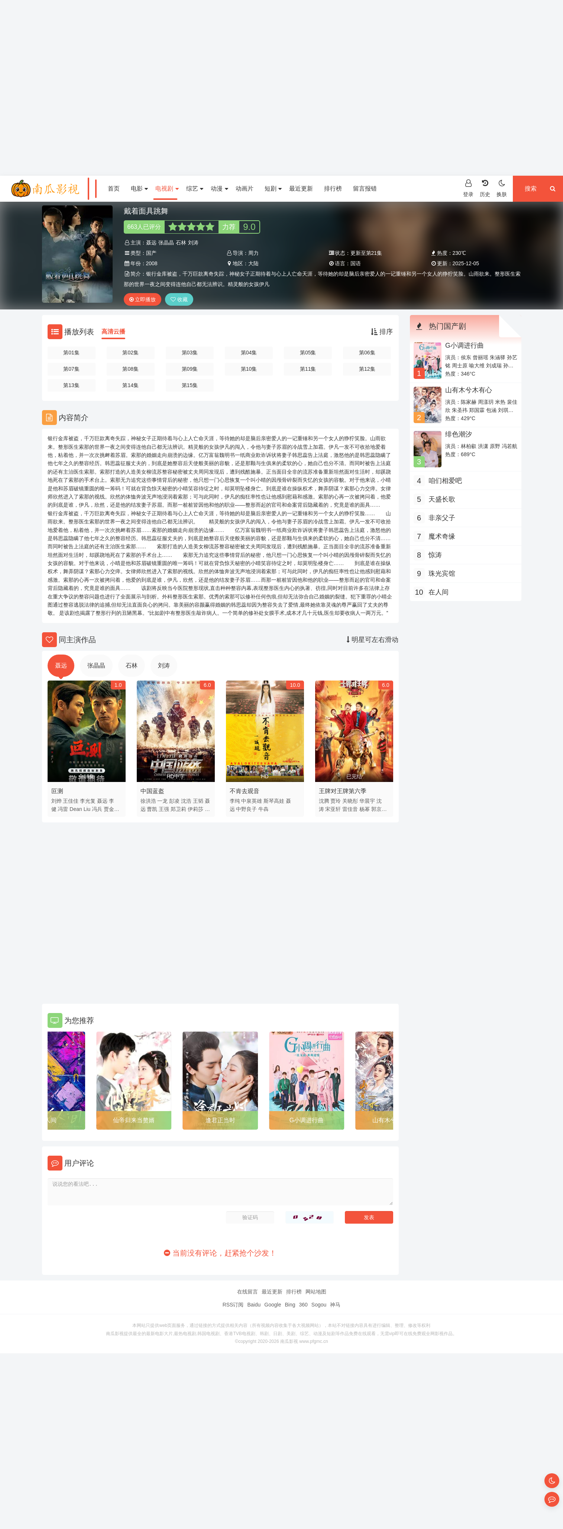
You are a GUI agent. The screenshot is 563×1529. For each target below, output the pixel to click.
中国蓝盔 (152, 791)
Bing (290, 1305)
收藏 (179, 299)
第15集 (190, 385)
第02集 (130, 353)
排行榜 (333, 188)
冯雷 (63, 809)
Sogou (318, 1305)
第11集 (308, 369)
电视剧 (166, 188)
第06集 (367, 353)
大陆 (253, 263)
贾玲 (335, 801)
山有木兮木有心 (468, 390)
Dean (75, 809)
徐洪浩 (148, 801)
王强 (164, 809)
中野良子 (246, 809)
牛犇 (263, 809)
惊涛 (435, 555)
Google (272, 1305)
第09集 (190, 369)
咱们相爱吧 (445, 480)
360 (303, 1305)
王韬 (198, 801)
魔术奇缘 (441, 536)
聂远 (151, 243)
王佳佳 (70, 801)
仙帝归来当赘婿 (134, 1120)
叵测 (57, 791)
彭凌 (174, 801)
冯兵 (97, 809)
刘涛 (193, 243)
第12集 (367, 369)
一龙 (162, 801)
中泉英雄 (251, 801)
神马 (335, 1305)
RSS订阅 (233, 1305)
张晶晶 (166, 243)
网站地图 (315, 1292)
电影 (139, 188)
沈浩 (186, 801)
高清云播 (113, 331)
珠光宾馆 (441, 573)
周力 (253, 253)
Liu (87, 809)
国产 (151, 253)
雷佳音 (350, 809)
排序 (382, 331)
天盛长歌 (441, 499)
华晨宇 (367, 801)
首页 (114, 188)
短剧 (273, 188)
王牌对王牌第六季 (342, 791)
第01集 (71, 353)
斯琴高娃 (273, 801)
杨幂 (364, 809)
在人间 (47, 1120)
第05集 (308, 353)
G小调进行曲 (306, 1120)
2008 (152, 263)
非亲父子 (441, 518)
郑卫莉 (178, 809)
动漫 (219, 188)
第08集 (130, 369)
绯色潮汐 (458, 434)
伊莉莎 (195, 809)
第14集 (130, 385)
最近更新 (301, 188)
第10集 (249, 369)
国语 (355, 263)
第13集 (71, 385)
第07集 (71, 369)
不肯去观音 (244, 791)
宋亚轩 (333, 809)
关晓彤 (350, 801)
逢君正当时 (220, 1120)
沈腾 (324, 801)
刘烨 (56, 801)
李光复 (88, 801)
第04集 (249, 353)
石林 (181, 243)
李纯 (235, 801)
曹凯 (152, 809)
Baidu (254, 1305)
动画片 (244, 188)
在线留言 (247, 1292)
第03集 (190, 353)
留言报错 (365, 188)
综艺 (194, 188)
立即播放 (142, 299)
